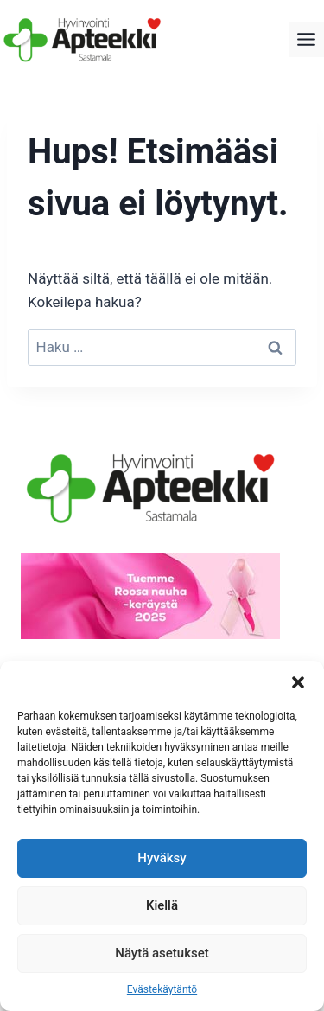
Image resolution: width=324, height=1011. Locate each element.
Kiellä (162, 905)
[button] (298, 682)
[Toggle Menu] (306, 39)
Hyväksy (161, 858)
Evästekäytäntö (162, 989)
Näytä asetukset (162, 953)
